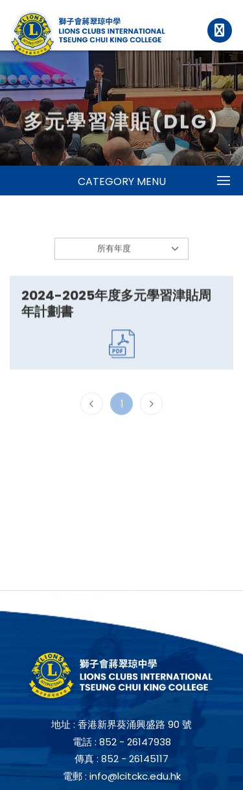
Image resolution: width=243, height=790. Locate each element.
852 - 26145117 (134, 758)
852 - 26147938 (135, 742)
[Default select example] (121, 252)
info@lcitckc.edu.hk (135, 776)
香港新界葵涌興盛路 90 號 (135, 724)
